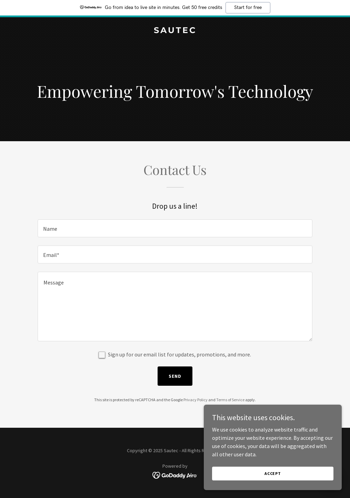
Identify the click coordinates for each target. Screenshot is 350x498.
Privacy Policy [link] (195, 399)
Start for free (248, 7)
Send (175, 376)
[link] (175, 31)
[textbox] (175, 228)
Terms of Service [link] (230, 399)
